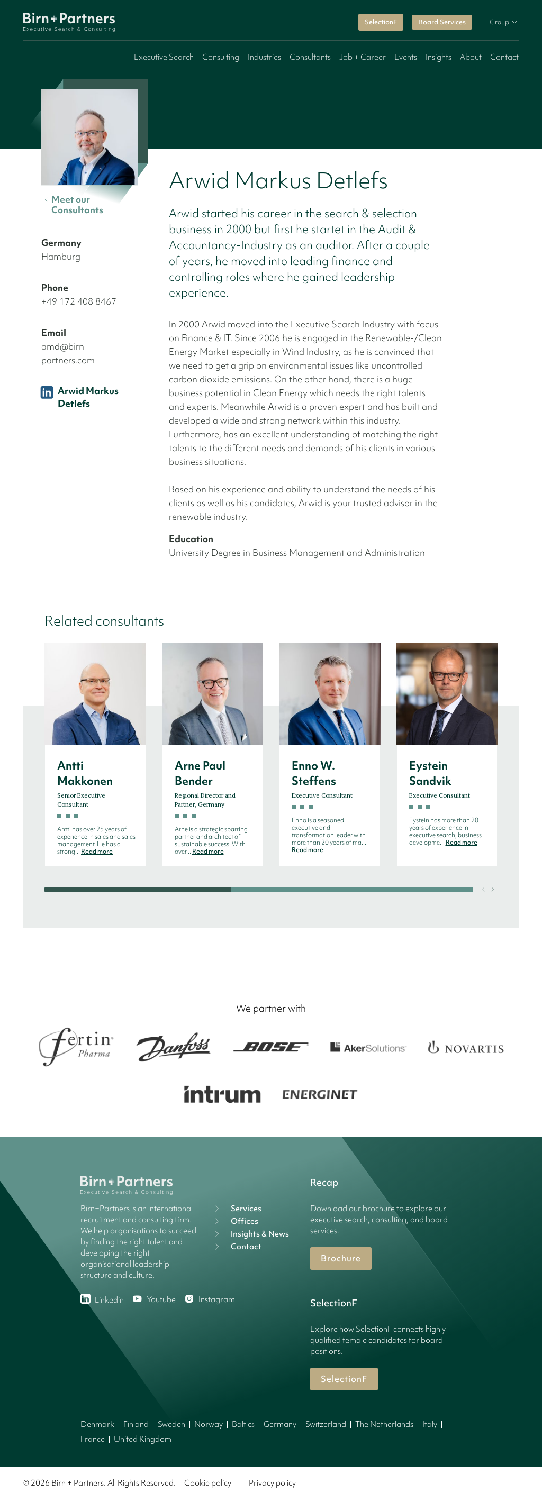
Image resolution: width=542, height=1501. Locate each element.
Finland (136, 1424)
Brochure (341, 1258)
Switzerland (325, 1424)
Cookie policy (207, 1483)
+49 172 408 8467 (78, 301)
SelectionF (381, 21)
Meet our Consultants (72, 204)
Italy (429, 1424)
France (92, 1439)
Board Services (442, 21)
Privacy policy (272, 1483)
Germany (280, 1424)
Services (236, 1208)
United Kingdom (142, 1439)
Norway (208, 1424)
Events (405, 57)
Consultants (310, 57)
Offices (235, 1221)
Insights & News (250, 1234)
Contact (504, 57)
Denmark (97, 1424)
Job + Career (362, 57)
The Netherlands (384, 1424)
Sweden (171, 1424)
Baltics (243, 1424)
